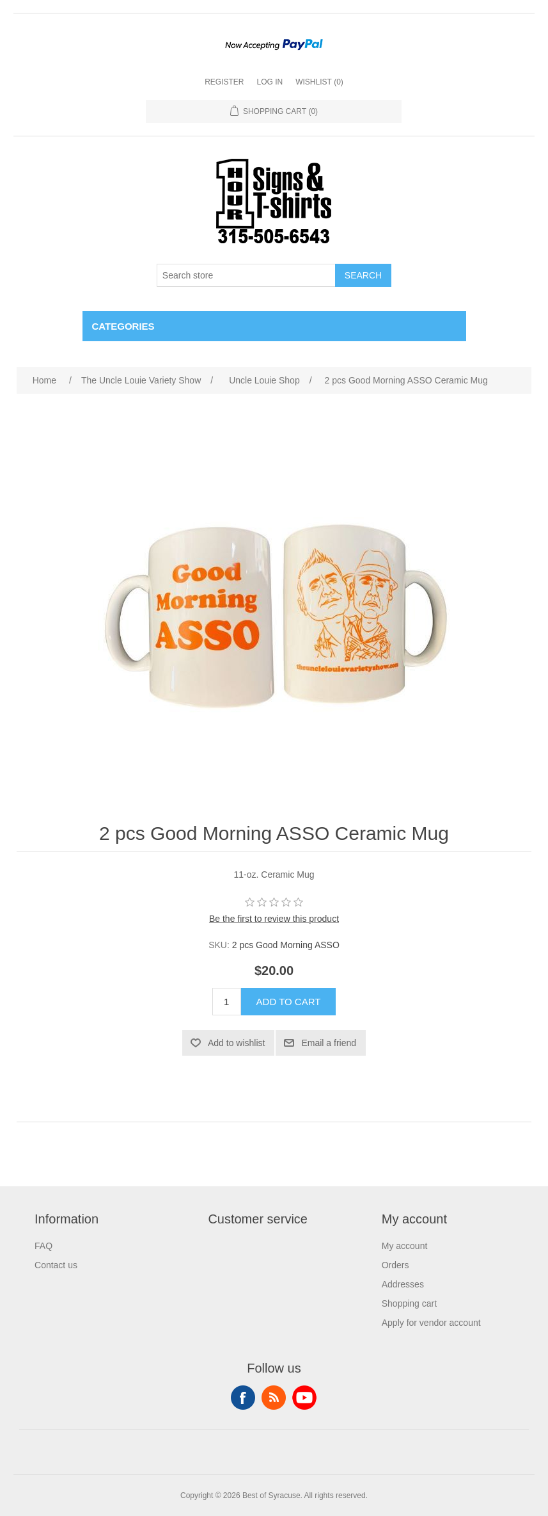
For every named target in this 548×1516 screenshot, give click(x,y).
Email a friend (328, 1043)
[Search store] (246, 275)
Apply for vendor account (431, 1323)
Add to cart (288, 1001)
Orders (395, 1265)
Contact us (56, 1265)
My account (405, 1246)
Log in (269, 81)
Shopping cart (409, 1303)
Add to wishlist (236, 1043)
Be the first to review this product (274, 919)
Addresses (403, 1284)
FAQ (43, 1246)
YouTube (304, 1397)
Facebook (243, 1397)
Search (363, 275)
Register (224, 81)
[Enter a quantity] (226, 1001)
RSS (274, 1397)
